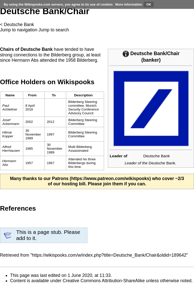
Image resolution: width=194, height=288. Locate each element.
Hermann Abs (25, 60)
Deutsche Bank (19, 24)
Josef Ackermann (10, 122)
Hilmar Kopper (7, 134)
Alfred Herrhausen (11, 148)
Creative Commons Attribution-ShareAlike (104, 280)
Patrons (60, 178)
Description (83, 95)
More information (128, 4)
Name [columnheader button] (10, 95)
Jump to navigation (18, 29)
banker (151, 60)
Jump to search (54, 29)
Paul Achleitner (9, 107)
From (32, 95)
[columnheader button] (34, 95)
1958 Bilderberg (81, 60)
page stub (49, 232)
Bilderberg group (67, 54)
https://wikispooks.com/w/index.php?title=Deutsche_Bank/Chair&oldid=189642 (109, 255)
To (54, 95)
